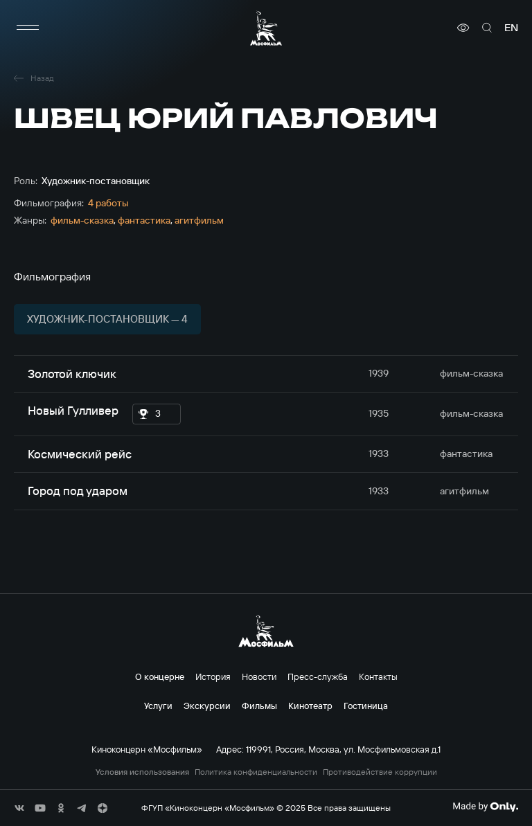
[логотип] (266, 28)
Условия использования (142, 772)
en (511, 27)
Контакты (378, 676)
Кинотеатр (310, 705)
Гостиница (366, 705)
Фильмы (259, 705)
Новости (259, 676)
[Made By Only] (485, 806)
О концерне (159, 676)
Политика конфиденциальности (256, 772)
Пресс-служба (317, 676)
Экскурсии (207, 705)
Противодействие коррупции (380, 772)
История (213, 676)
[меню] (28, 28)
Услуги (158, 705)
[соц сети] (19, 808)
